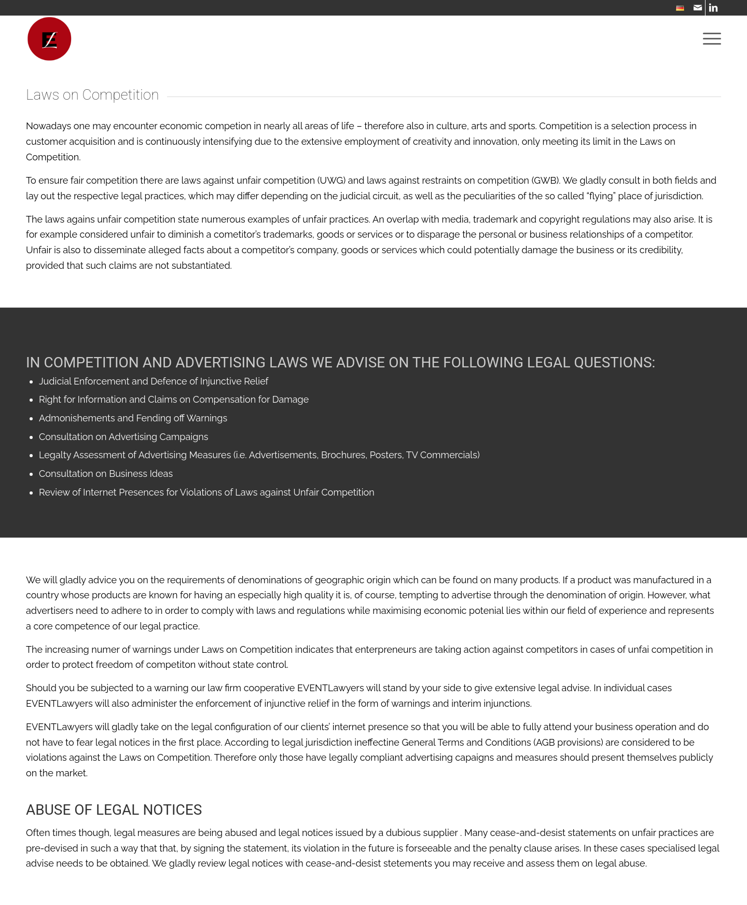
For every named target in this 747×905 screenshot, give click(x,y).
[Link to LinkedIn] (713, 8)
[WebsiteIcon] (49, 39)
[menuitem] (677, 8)
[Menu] (708, 39)
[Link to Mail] (697, 8)
